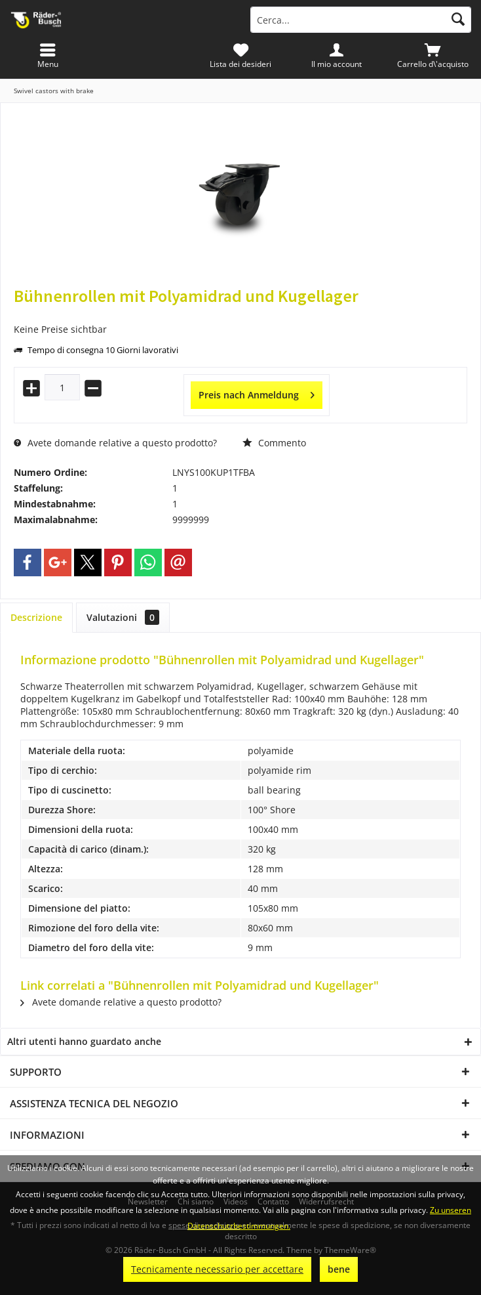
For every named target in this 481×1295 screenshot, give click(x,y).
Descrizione (36, 617)
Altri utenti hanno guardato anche (84, 1041)
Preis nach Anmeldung (257, 393)
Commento (274, 442)
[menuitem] (433, 56)
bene (339, 1269)
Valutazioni (123, 617)
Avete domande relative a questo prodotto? (115, 442)
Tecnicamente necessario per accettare (217, 1269)
